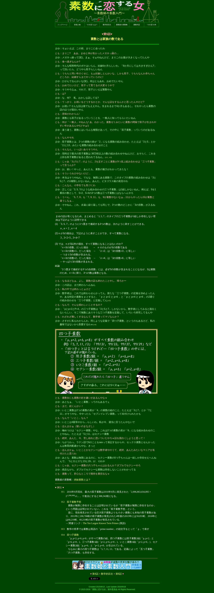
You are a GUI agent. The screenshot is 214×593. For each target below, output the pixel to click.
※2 (110, 157)
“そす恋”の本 (151, 25)
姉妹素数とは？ (82, 479)
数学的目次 (107, 25)
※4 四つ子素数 (70, 535)
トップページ (62, 25)
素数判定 (136, 25)
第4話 (95, 574)
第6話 (119, 574)
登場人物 (77, 25)
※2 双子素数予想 (71, 502)
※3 (109, 300)
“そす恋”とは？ (92, 25)
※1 (106, 157)
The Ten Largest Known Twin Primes (101, 523)
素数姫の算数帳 (122, 25)
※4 (94, 324)
